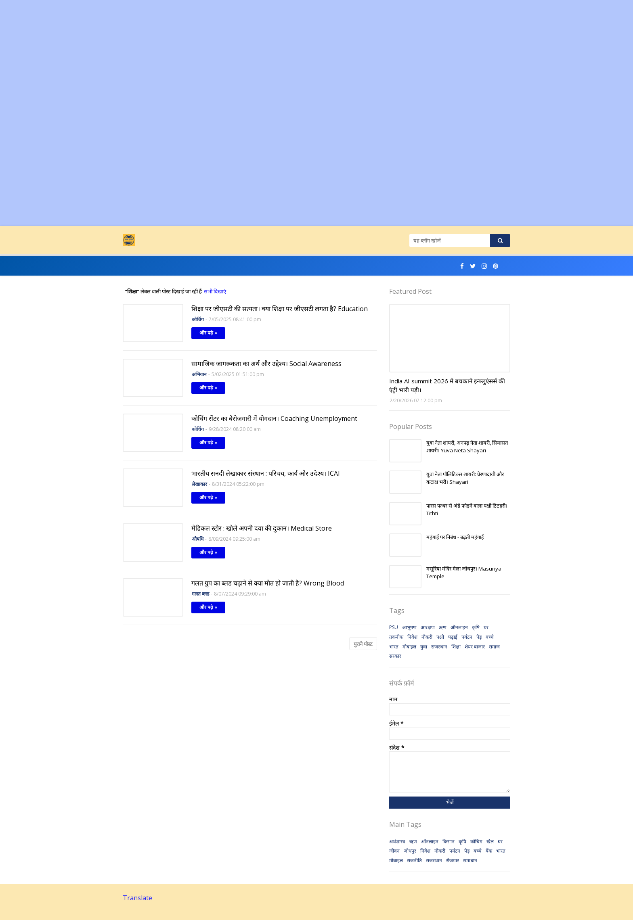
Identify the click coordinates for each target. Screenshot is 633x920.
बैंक (489, 850)
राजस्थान (439, 646)
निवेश (412, 637)
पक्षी (440, 637)
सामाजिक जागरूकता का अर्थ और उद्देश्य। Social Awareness (266, 363)
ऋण (442, 627)
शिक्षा (456, 646)
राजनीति (414, 860)
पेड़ (479, 637)
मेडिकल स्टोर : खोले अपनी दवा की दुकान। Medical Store (261, 528)
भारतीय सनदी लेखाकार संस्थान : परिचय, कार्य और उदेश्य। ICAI (265, 473)
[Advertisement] (242, 56)
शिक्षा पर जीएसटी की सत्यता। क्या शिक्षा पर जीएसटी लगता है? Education (279, 308)
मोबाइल (409, 646)
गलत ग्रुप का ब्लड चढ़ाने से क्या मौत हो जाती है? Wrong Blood (267, 583)
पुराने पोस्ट (363, 644)
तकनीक (396, 637)
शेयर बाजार (475, 646)
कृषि (476, 627)
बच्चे (490, 637)
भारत (393, 646)
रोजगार (452, 860)
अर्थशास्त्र (397, 841)
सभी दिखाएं (215, 291)
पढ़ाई (452, 637)
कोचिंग (476, 841)
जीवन (394, 850)
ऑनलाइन (459, 627)
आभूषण (409, 627)
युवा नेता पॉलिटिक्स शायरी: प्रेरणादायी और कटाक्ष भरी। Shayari (465, 478)
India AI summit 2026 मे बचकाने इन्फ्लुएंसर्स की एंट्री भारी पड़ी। (447, 385)
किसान (448, 841)
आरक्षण (428, 627)
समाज (494, 646)
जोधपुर (410, 850)
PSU (393, 627)
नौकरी (426, 637)
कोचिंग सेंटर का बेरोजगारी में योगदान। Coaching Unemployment (274, 418)
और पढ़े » (208, 332)
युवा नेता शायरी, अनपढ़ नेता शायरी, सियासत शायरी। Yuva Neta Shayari (467, 446)
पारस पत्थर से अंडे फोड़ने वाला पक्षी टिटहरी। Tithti (466, 509)
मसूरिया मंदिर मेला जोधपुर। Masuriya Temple (463, 572)
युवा (423, 646)
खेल (490, 841)
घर (486, 627)
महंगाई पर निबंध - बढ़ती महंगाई (455, 537)
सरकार (395, 655)
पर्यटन (466, 637)
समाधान (470, 860)
